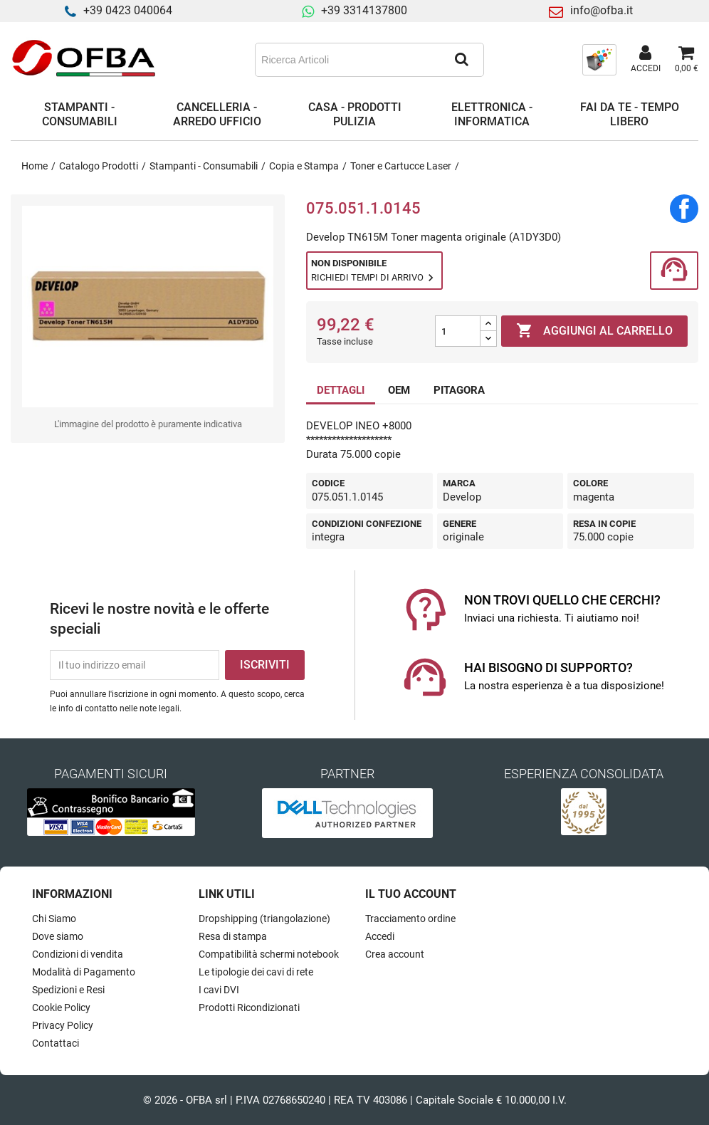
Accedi (379, 936)
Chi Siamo (54, 918)
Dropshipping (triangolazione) (264, 918)
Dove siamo (57, 936)
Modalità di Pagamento (83, 972)
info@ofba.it (601, 10)
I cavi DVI (219, 989)
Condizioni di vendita (77, 954)
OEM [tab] (399, 390)
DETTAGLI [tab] (340, 390)
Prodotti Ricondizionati (249, 1007)
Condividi (684, 208)
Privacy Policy (62, 1025)
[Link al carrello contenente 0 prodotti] (686, 59)
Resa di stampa (233, 936)
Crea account (394, 954)
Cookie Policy (61, 1007)
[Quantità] (457, 331)
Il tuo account (410, 894)
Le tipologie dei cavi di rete (256, 972)
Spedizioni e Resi (68, 989)
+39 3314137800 (364, 10)
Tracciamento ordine (410, 918)
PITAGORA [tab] (459, 390)
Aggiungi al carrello (594, 331)
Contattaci (55, 1043)
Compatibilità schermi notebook (269, 954)
